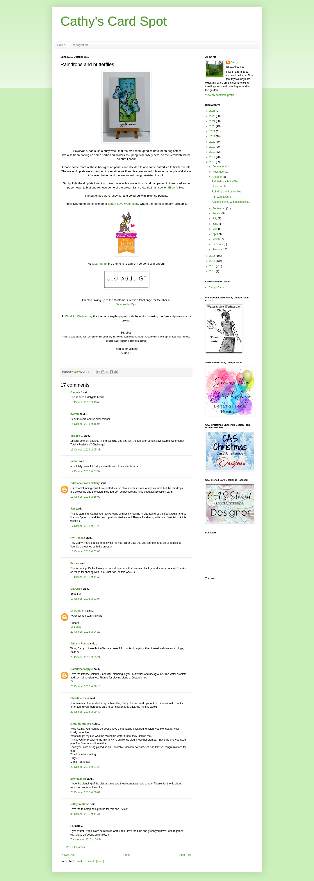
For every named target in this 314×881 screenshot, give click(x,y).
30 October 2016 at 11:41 (85, 814)
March (216, 239)
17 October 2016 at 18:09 (85, 496)
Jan (72, 508)
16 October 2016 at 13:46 (85, 402)
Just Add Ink (99, 263)
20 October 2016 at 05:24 (85, 657)
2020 (212, 141)
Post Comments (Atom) (90, 861)
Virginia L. (76, 435)
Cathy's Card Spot (114, 21)
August (216, 213)
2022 (212, 131)
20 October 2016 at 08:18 (85, 686)
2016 (212, 162)
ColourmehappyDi (81, 669)
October (217, 176)
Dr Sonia (75, 626)
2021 (212, 136)
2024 (212, 121)
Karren (74, 414)
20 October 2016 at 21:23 (85, 766)
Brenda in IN (78, 778)
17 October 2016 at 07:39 (85, 471)
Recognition (80, 45)
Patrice (74, 563)
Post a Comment (76, 847)
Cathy (234, 62)
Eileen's (173, 187)
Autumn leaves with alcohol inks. (231, 201)
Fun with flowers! (222, 196)
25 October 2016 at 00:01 (85, 792)
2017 (212, 157)
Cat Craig (76, 588)
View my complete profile (219, 95)
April (215, 234)
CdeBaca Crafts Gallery (85, 483)
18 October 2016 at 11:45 (85, 577)
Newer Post (68, 854)
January (217, 249)
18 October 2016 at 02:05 (85, 551)
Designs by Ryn (126, 304)
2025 (212, 116)
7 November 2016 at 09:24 (86, 839)
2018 (212, 151)
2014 (212, 260)
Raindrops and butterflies (226, 191)
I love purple (219, 186)
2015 (212, 255)
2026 (212, 110)
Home (61, 45)
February (218, 244)
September (219, 208)
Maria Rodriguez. (81, 723)
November (218, 171)
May (215, 228)
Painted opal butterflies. (225, 181)
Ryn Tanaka (77, 537)
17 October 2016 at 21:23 (85, 526)
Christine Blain (79, 698)
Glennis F (76, 392)
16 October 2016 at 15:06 (85, 423)
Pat (72, 825)
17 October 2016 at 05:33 (85, 449)
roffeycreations (79, 804)
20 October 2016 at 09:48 (85, 711)
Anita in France (79, 643)
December (218, 166)
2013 (212, 266)
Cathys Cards (217, 287)
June (215, 223)
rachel (74, 461)
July (215, 218)
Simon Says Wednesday (123, 203)
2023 (212, 126)
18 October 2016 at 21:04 (85, 598)
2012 (212, 271)
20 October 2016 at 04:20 (85, 631)
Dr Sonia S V (78, 610)
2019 (212, 146)
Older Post (184, 854)
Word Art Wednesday (78, 316)
